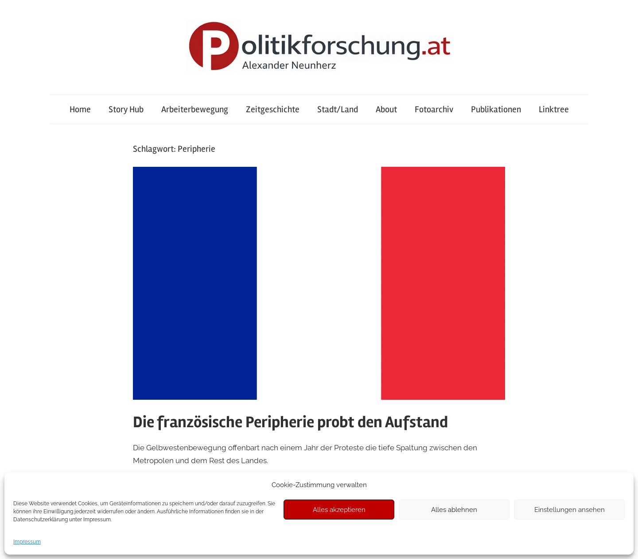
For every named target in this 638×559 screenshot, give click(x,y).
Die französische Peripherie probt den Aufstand (290, 422)
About (386, 109)
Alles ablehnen (454, 510)
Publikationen (496, 109)
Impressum (27, 542)
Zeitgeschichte (273, 109)
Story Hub (126, 109)
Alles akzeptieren (339, 510)
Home (80, 109)
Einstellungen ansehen (569, 510)
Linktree (554, 109)
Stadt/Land (337, 109)
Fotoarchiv (434, 109)
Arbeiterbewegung (194, 109)
